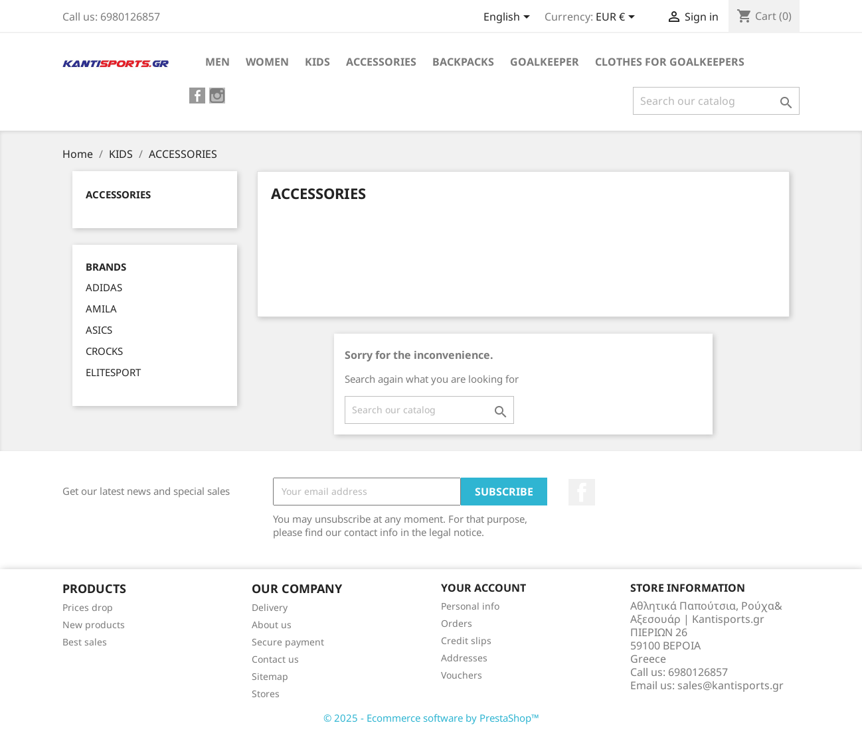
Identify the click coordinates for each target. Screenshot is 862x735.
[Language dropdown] (509, 18)
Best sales (84, 641)
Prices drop (87, 607)
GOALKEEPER (544, 61)
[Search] (716, 101)
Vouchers (461, 675)
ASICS (99, 329)
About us (272, 624)
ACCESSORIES (381, 61)
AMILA (101, 308)
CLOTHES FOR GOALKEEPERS (669, 61)
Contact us (275, 659)
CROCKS (104, 351)
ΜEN (217, 61)
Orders (456, 623)
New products (93, 624)
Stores (266, 693)
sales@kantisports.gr (730, 685)
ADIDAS (104, 287)
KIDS (317, 61)
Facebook (581, 492)
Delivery (270, 607)
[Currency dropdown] (618, 18)
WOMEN (267, 61)
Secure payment (288, 641)
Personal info (470, 606)
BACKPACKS (463, 61)
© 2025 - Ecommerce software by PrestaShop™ (431, 717)
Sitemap (270, 676)
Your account (483, 587)
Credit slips (466, 640)
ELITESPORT (113, 372)
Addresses (464, 657)
